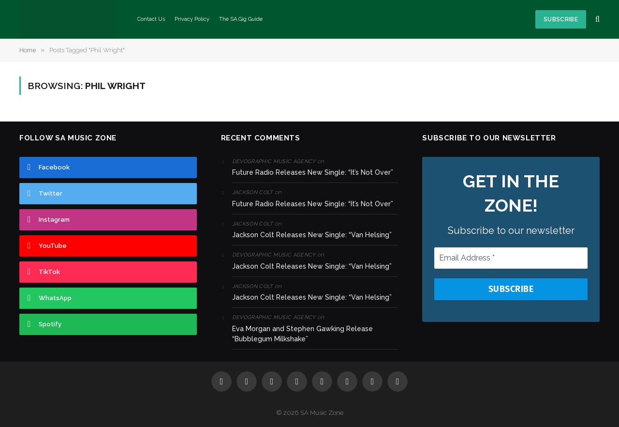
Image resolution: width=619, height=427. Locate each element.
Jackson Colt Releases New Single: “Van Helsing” (312, 235)
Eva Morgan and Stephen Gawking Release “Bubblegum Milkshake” (302, 334)
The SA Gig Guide (241, 19)
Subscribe (561, 19)
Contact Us (151, 19)
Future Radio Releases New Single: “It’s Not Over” (312, 172)
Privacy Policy (192, 19)
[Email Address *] (511, 257)
